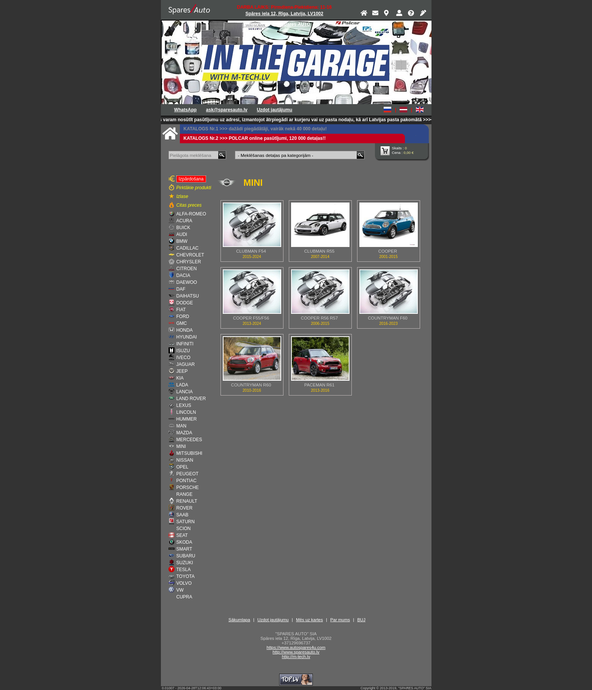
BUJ (361, 619)
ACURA (184, 220)
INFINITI (185, 344)
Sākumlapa (239, 619)
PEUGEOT (187, 473)
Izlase (182, 196)
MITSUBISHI (189, 453)
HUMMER (186, 419)
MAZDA (184, 432)
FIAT (181, 309)
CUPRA (184, 597)
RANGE (184, 494)
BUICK (183, 227)
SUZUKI (184, 562)
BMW (181, 241)
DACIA (183, 275)
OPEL (182, 467)
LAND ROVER (191, 398)
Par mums (340, 619)
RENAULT (186, 501)
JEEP (182, 371)
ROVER (184, 508)
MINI (181, 446)
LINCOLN (186, 412)
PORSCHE (187, 487)
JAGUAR (185, 364)
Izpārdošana (190, 179)
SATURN (185, 521)
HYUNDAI (186, 337)
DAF (181, 289)
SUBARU (185, 556)
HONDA (184, 330)
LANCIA (184, 391)
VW (180, 590)
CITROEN (186, 268)
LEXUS (183, 405)
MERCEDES (189, 439)
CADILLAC (187, 248)
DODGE (184, 302)
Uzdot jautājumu (274, 109)
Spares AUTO (295, 24)
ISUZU (183, 350)
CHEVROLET (190, 255)
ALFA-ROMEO (191, 214)
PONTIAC (186, 480)
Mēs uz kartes (309, 619)
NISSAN (185, 460)
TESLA (183, 569)
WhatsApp (185, 109)
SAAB (182, 515)
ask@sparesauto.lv (226, 109)
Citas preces (189, 205)
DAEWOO (186, 282)
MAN (181, 426)
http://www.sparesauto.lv (295, 652)
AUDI (181, 234)
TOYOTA (185, 576)
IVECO (183, 357)
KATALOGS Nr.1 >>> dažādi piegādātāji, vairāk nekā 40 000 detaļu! (255, 128)
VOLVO (184, 583)
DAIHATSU (187, 296)
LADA (182, 385)
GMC (181, 323)
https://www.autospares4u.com (295, 647)
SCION (183, 528)
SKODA (184, 542)
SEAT (182, 535)
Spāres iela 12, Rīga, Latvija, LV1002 (284, 13)
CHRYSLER (188, 261)
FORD (182, 316)
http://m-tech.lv (296, 656)
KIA (180, 378)
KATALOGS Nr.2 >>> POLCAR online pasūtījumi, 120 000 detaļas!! (255, 138)
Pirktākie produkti (193, 187)
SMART (184, 549)
